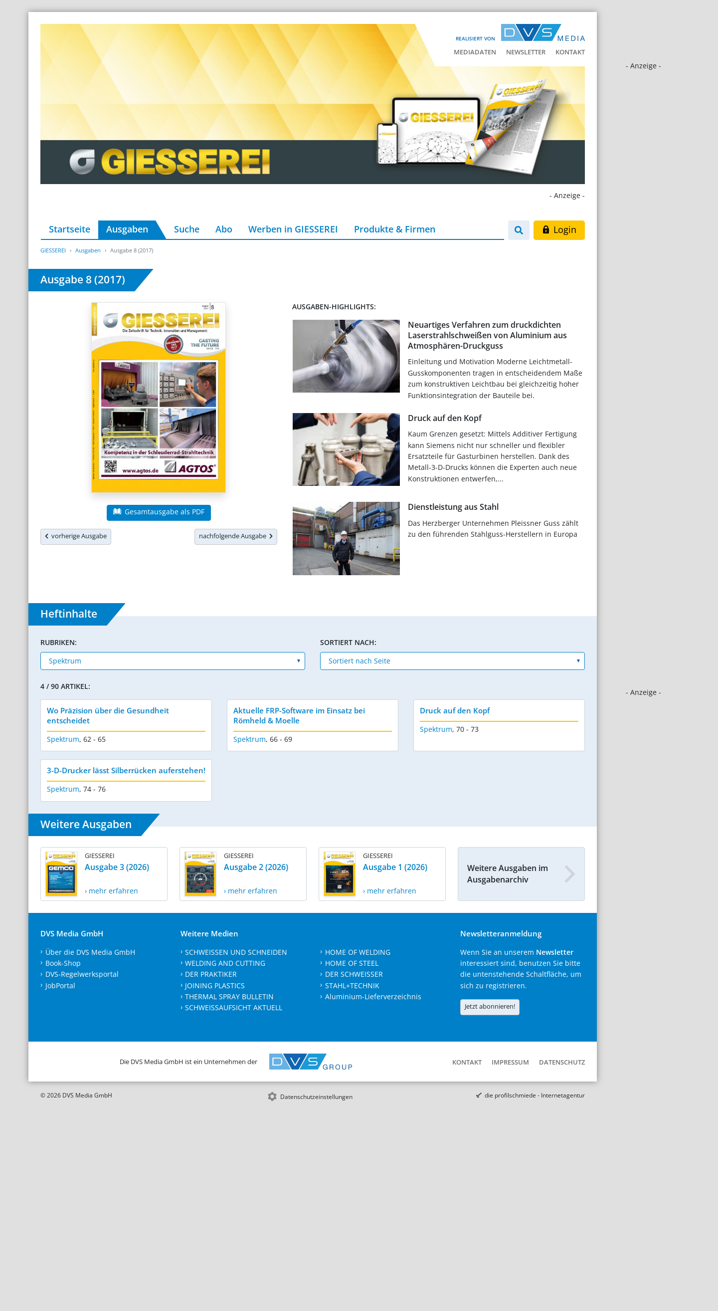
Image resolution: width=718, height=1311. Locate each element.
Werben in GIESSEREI (293, 229)
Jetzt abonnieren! (490, 1006)
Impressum (510, 1062)
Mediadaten (475, 51)
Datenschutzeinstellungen (316, 1096)
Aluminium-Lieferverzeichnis (373, 996)
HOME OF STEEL (351, 963)
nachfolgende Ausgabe (236, 535)
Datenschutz (562, 1062)
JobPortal (60, 985)
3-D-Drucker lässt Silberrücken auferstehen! (126, 770)
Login (559, 229)
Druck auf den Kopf (445, 418)
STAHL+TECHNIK (352, 985)
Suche (186, 229)
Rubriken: (58, 642)
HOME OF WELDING (357, 952)
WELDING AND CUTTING (225, 963)
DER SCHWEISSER (354, 974)
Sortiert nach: (348, 642)
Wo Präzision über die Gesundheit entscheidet (108, 715)
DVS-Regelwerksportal (82, 974)
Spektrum (63, 739)
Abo (223, 229)
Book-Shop (63, 963)
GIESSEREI (53, 250)
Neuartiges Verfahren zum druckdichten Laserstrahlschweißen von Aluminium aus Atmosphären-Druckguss (487, 335)
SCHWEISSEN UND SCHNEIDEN (236, 952)
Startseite (69, 229)
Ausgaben (127, 229)
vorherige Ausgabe (76, 535)
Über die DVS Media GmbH (90, 952)
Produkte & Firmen (394, 229)
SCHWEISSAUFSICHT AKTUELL (233, 1007)
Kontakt (570, 51)
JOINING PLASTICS (215, 985)
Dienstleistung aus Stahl (453, 506)
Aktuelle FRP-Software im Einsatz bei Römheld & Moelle (299, 715)
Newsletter (525, 51)
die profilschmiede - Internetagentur (535, 1095)
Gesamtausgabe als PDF (158, 511)
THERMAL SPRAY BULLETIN (229, 996)
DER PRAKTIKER (211, 974)
